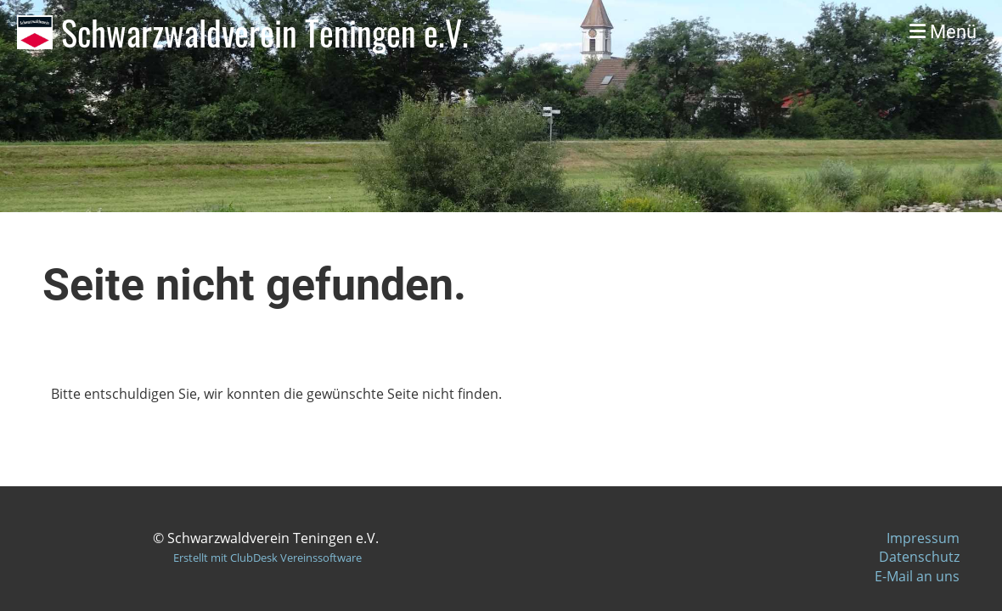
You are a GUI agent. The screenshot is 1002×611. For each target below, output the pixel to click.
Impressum (923, 538)
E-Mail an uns (917, 576)
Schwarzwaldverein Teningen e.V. (265, 32)
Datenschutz (919, 556)
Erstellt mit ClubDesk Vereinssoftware (267, 557)
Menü (943, 31)
